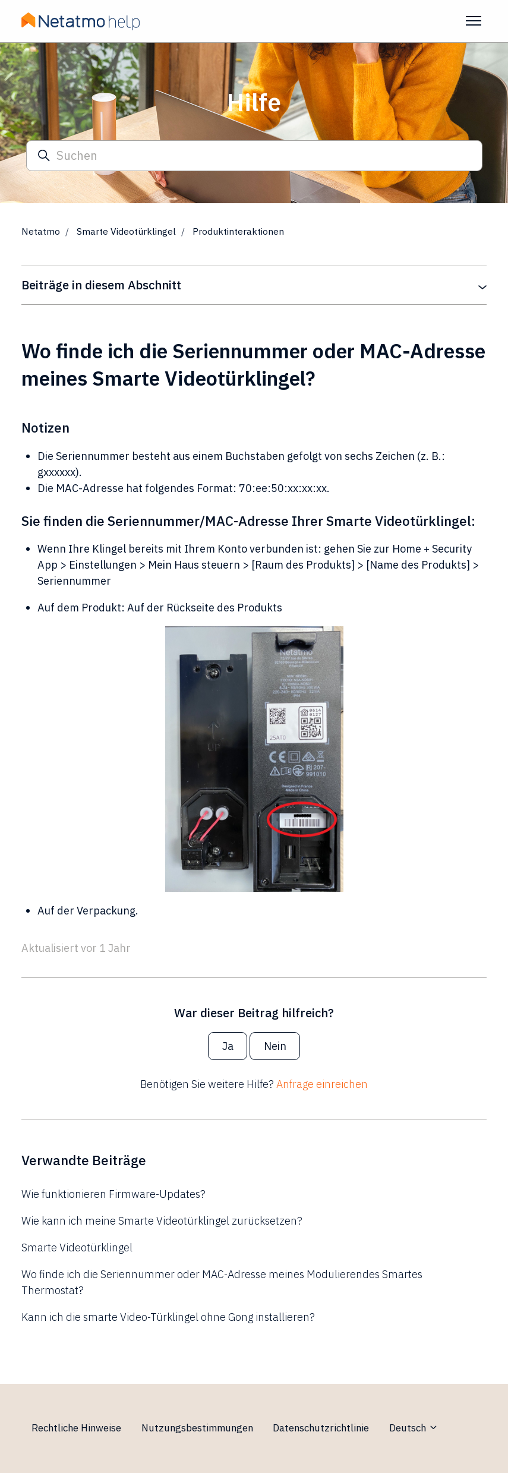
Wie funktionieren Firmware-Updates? (113, 1194)
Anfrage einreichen (322, 1084)
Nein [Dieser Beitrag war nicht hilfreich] (275, 1046)
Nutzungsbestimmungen (197, 1427)
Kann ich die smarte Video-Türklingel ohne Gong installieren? (168, 1317)
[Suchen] (254, 156)
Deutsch (413, 1427)
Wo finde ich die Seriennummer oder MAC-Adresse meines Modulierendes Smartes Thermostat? (221, 1282)
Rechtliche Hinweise (76, 1427)
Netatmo (40, 231)
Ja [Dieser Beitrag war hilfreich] (228, 1046)
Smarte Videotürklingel (126, 231)
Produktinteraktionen (238, 231)
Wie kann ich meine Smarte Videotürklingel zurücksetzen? (161, 1221)
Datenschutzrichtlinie (321, 1427)
